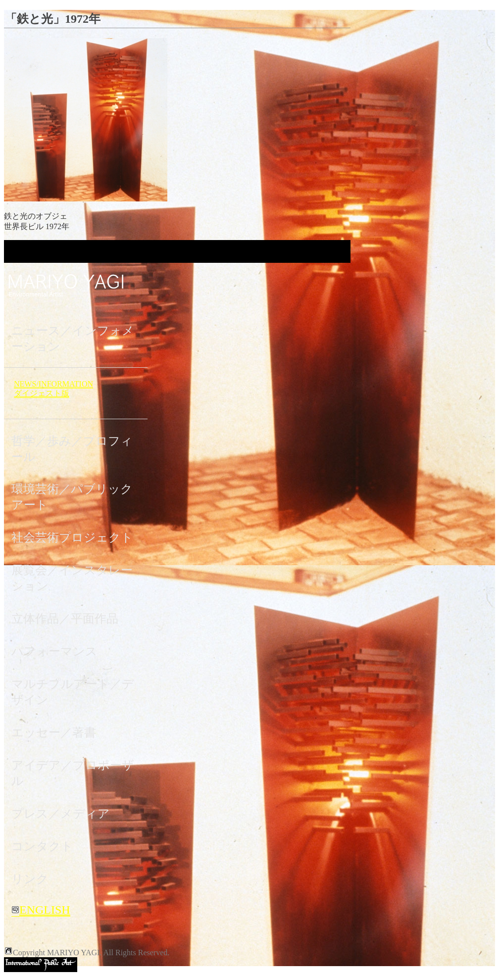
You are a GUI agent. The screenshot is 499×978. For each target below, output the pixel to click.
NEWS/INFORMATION (53, 384)
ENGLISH (40, 909)
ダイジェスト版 (41, 393)
